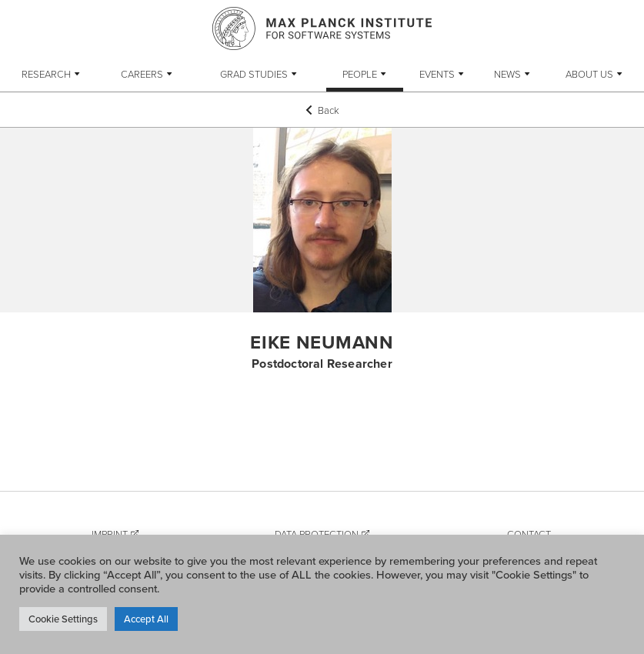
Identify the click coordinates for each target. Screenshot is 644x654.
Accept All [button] (146, 619)
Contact (529, 534)
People (359, 74)
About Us (589, 74)
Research (46, 74)
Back (322, 110)
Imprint (110, 534)
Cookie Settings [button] (63, 619)
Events (437, 74)
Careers (142, 74)
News (507, 74)
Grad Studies (254, 74)
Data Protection (317, 534)
